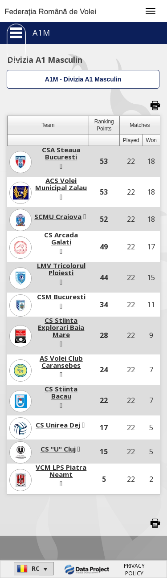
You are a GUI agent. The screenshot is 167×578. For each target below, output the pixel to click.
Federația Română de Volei (50, 12)
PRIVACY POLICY (134, 569)
